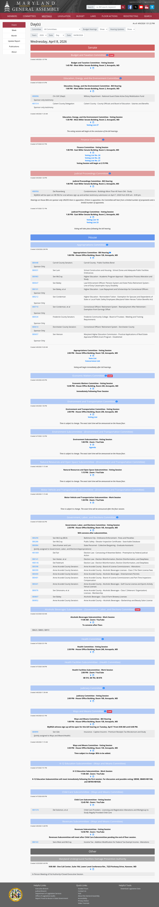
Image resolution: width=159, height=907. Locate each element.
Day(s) (14, 25)
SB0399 (35, 570)
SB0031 (35, 270)
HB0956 (35, 191)
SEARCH (148, 16)
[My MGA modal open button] (146, 7)
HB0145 (35, 563)
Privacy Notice (83, 901)
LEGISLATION (64, 16)
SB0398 (35, 566)
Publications (14, 46)
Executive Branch (41, 888)
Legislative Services (135, 2)
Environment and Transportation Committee (91, 401)
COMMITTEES (29, 16)
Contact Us (82, 891)
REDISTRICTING (130, 16)
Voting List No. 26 (92, 158)
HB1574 (35, 810)
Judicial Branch (41, 891)
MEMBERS (12, 16)
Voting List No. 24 (92, 155)
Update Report (14, 41)
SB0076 (35, 590)
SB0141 (35, 559)
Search (91, 7)
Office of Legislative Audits (45, 896)
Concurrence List (92, 361)
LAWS (93, 16)
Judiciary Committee (91, 688)
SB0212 (35, 297)
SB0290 (35, 538)
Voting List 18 (92, 220)
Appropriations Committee (91, 244)
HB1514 (35, 103)
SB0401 (35, 577)
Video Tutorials (83, 903)
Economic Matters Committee (88, 375)
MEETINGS (47, 16)
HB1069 (35, 553)
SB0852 (35, 600)
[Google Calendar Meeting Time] (93, 68)
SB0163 (35, 842)
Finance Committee (91, 139)
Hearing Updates (117, 29)
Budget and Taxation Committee (88, 55)
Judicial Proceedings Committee (91, 173)
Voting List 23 (92, 222)
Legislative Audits (149, 2)
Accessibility (82, 898)
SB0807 (35, 596)
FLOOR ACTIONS (110, 16)
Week (14, 30)
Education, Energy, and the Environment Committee (91, 78)
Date (51, 35)
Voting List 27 (92, 125)
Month (14, 35)
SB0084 (35, 545)
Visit (79, 893)
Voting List (92, 417)
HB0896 (35, 96)
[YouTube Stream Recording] (110, 252)
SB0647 (35, 283)
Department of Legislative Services (48, 893)
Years (34, 35)
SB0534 (35, 317)
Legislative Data (134, 888)
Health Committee (91, 639)
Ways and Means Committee (88, 711)
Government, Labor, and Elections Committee (91, 517)
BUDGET (80, 16)
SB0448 (35, 263)
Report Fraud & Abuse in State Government (51, 898)
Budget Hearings (90, 29)
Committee (36, 29)
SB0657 (35, 334)
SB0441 (35, 584)
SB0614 (35, 327)
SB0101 (35, 289)
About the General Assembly (88, 896)
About (14, 52)
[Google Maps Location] (90, 68)
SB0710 (35, 307)
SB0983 (35, 276)
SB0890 (35, 732)
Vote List (93, 358)
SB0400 (35, 574)
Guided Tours (83, 888)
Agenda (92, 447)
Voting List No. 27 (92, 160)
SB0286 (35, 541)
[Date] (78, 35)
